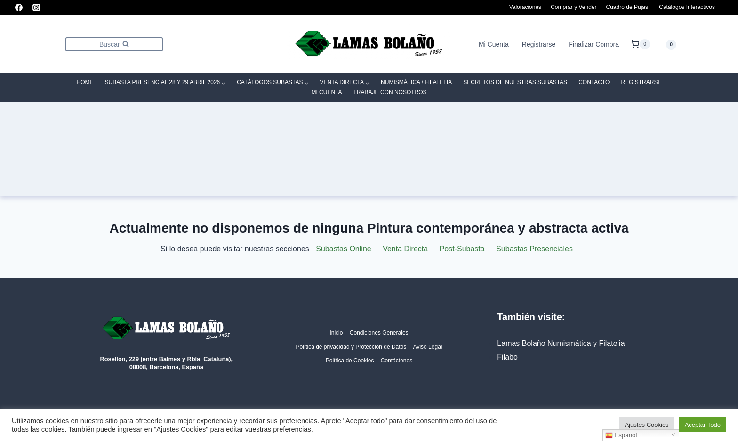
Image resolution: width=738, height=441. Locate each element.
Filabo (507, 357)
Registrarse (539, 44)
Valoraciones (525, 7)
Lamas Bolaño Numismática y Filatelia (561, 343)
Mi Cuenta (494, 44)
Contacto (594, 82)
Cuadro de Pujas (627, 7)
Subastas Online (343, 249)
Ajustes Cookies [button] (646, 424)
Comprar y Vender (573, 7)
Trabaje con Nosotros (390, 92)
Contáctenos (396, 360)
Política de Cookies (350, 360)
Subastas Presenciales (534, 249)
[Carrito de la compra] (640, 44)
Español (621, 435)
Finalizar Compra (594, 44)
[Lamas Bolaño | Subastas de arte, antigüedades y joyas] (369, 44)
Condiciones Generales (379, 332)
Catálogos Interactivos (687, 7)
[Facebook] (18, 7)
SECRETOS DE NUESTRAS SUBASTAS (515, 82)
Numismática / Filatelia (416, 82)
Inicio (336, 332)
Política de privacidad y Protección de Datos (351, 347)
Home (85, 82)
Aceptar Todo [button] (703, 424)
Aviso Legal (427, 347)
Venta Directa (405, 249)
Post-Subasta (462, 249)
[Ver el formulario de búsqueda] (114, 44)
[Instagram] (36, 7)
